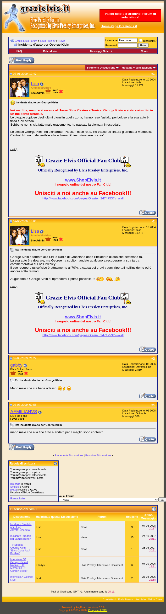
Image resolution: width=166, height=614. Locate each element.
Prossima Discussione (98, 455)
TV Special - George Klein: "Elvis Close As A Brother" (20, 549)
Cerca (144, 51)
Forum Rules (17, 498)
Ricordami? (147, 40)
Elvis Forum (125, 599)
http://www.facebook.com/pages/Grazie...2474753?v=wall (83, 198)
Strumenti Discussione (101, 67)
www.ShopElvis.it (83, 180)
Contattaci (109, 599)
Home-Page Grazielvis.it (119, 26)
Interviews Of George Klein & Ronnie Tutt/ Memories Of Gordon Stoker (19, 565)
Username (111, 40)
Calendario (50, 51)
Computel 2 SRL (97, 610)
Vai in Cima (155, 599)
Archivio (140, 599)
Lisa (35, 83)
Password (111, 45)
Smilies (14, 486)
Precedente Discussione (69, 455)
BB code (15, 483)
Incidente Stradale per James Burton (21, 537)
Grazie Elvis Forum (26, 40)
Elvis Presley (47, 40)
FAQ (19, 51)
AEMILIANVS (23, 411)
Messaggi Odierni (101, 51)
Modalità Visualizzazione (137, 67)
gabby (16, 365)
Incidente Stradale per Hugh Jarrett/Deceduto (21, 527)
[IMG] (13, 489)
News (62, 40)
